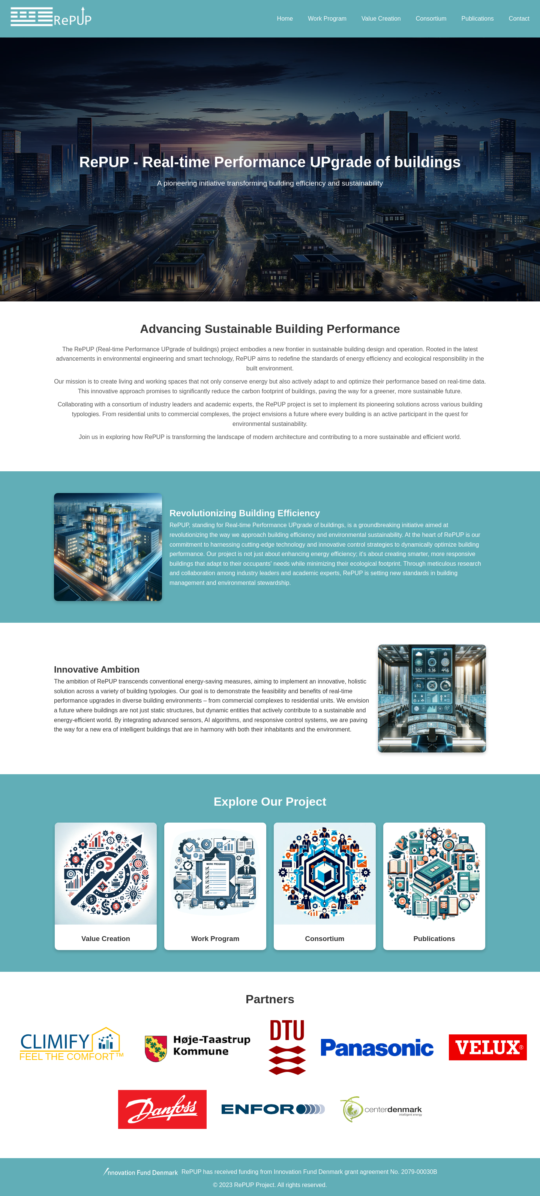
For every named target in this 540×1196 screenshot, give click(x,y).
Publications (478, 18)
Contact (519, 18)
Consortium (431, 18)
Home (285, 18)
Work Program (327, 18)
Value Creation (381, 18)
